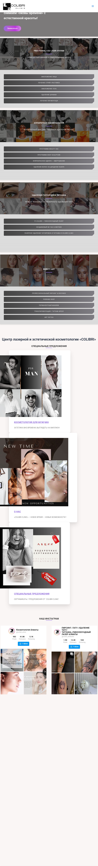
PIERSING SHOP (49, 299)
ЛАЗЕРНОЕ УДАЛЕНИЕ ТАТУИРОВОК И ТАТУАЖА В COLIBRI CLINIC (48, 233)
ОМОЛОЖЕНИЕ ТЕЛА (49, 88)
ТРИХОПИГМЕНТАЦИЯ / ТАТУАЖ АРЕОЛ (49, 311)
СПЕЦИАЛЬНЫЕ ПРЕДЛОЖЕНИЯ (31, 593)
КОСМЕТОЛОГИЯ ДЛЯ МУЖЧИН (31, 422)
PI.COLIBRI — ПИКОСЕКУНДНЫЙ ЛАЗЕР (48, 221)
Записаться (12, 28)
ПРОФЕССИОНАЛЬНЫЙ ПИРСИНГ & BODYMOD (49, 293)
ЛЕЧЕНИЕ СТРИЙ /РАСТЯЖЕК (49, 82)
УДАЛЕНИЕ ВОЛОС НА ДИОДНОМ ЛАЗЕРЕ (49, 167)
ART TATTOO (49, 317)
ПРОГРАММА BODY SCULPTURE (49, 155)
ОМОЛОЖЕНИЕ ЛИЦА (49, 76)
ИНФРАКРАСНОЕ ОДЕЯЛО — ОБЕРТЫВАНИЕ (49, 161)
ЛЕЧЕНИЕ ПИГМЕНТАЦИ (49, 100)
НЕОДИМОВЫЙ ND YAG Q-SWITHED (49, 227)
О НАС (17, 511)
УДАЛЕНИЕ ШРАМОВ (49, 94)
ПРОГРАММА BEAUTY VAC (48, 149)
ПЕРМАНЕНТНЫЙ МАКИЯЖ (49, 305)
